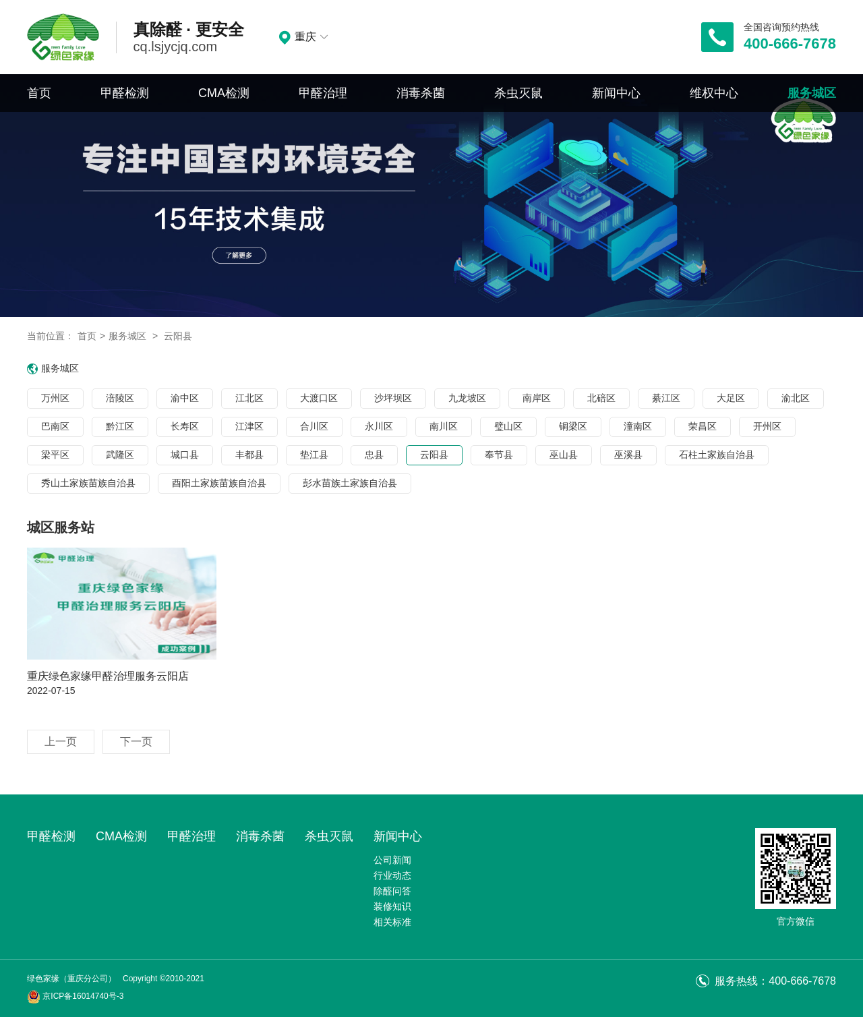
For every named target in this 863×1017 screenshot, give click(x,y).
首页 (39, 93)
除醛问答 (392, 890)
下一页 (136, 741)
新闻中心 (616, 93)
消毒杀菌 (420, 93)
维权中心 (714, 93)
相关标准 (392, 922)
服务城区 (811, 93)
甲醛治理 (323, 93)
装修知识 (392, 906)
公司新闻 (392, 859)
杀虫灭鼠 (518, 93)
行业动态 (392, 875)
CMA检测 (223, 93)
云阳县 (178, 335)
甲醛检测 (124, 93)
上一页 (60, 741)
